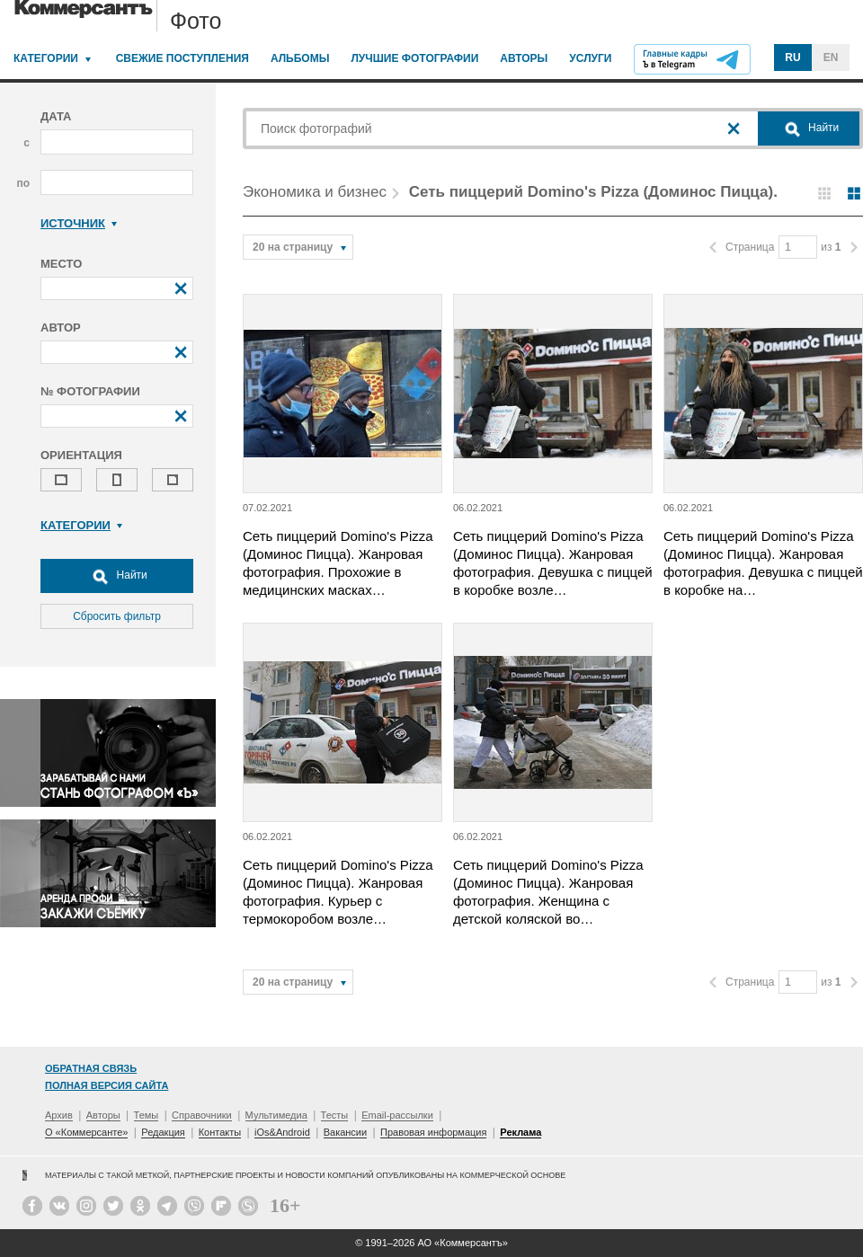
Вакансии (346, 1132)
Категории (45, 58)
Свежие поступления (182, 58)
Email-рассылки (397, 1115)
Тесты (335, 1115)
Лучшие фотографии (414, 58)
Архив (59, 1115)
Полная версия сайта (106, 1085)
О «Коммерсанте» (86, 1132)
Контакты (220, 1132)
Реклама (520, 1132)
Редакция (162, 1132)
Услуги (590, 58)
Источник (78, 223)
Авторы (523, 58)
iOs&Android (282, 1132)
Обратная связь (91, 1068)
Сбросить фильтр (117, 616)
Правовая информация (433, 1132)
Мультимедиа (276, 1115)
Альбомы (300, 58)
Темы (146, 1115)
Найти (116, 575)
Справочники (202, 1115)
